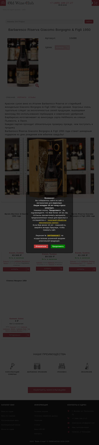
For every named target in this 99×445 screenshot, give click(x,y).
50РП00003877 (53, 235)
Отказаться (41, 246)
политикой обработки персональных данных (52, 221)
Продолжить (58, 246)
